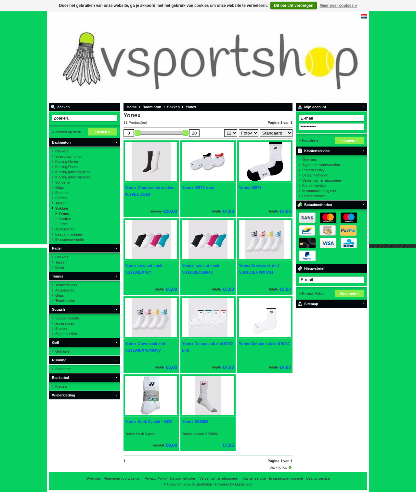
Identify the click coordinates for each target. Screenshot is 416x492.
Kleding (61, 386)
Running (59, 360)
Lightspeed (244, 484)
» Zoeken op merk (66, 132)
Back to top (278, 467)
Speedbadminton (68, 156)
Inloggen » (349, 140)
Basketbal (60, 378)
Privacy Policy (313, 170)
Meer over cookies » (338, 5)
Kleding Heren (66, 161)
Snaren (61, 198)
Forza (63, 224)
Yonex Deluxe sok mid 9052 (264, 344)
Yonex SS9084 (195, 422)
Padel (56, 248)
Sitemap (311, 304)
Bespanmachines (69, 234)
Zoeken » (102, 132)
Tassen (61, 203)
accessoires (64, 323)
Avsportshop (135, 56)
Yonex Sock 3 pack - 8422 (148, 422)
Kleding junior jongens (72, 172)
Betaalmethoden (315, 175)
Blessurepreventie (69, 239)
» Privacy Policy (311, 293)
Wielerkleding (63, 395)
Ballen (60, 267)
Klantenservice (317, 151)
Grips (59, 187)
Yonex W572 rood (198, 188)
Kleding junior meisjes (72, 177)
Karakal (64, 219)
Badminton (61, 142)
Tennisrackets (66, 285)
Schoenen (63, 182)
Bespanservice (314, 196)
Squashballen (66, 334)
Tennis (57, 276)
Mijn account (315, 107)
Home (132, 107)
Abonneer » (349, 293)
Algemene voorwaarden (321, 165)
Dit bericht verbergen (293, 5)
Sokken (61, 208)
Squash (58, 309)
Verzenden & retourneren (322, 180)
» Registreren (309, 140)
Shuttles (61, 193)
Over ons (309, 160)
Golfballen (63, 351)
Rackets (61, 151)
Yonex (63, 213)
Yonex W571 (250, 188)
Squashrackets (67, 318)
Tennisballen (65, 301)
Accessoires (64, 229)
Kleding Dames (67, 167)
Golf (55, 342)
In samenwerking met (319, 191)
